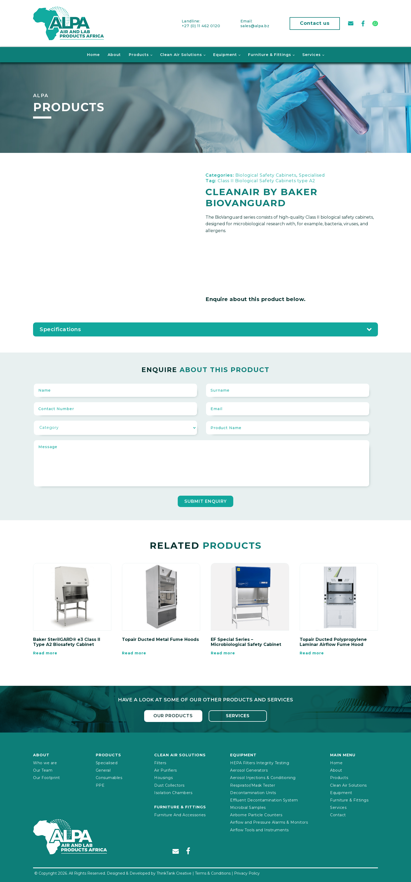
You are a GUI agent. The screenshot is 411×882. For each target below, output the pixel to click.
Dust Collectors (169, 784)
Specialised (107, 762)
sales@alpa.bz (255, 25)
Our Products (173, 715)
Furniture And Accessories (180, 814)
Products (139, 54)
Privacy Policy (247, 873)
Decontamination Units (253, 792)
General (103, 770)
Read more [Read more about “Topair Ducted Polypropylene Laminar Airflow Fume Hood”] (312, 653)
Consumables (109, 777)
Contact (338, 814)
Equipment (225, 54)
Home (93, 54)
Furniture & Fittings (269, 54)
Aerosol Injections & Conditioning (263, 777)
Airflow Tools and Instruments (259, 829)
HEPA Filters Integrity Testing (259, 762)
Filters (160, 762)
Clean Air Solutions (181, 54)
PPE (100, 784)
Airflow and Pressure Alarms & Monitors (269, 822)
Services (311, 54)
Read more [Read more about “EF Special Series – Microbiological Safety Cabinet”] (223, 653)
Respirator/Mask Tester (252, 784)
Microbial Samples (248, 807)
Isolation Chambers (173, 792)
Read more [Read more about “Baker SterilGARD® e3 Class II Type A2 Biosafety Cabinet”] (45, 653)
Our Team (42, 770)
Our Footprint (46, 777)
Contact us (315, 23)
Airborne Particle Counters (256, 814)
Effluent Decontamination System (264, 799)
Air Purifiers (165, 770)
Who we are (45, 762)
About (114, 54)
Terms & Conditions (213, 873)
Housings (163, 777)
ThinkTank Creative (174, 873)
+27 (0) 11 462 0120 (201, 25)
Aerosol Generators (249, 770)
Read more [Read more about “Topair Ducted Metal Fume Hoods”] (134, 653)
